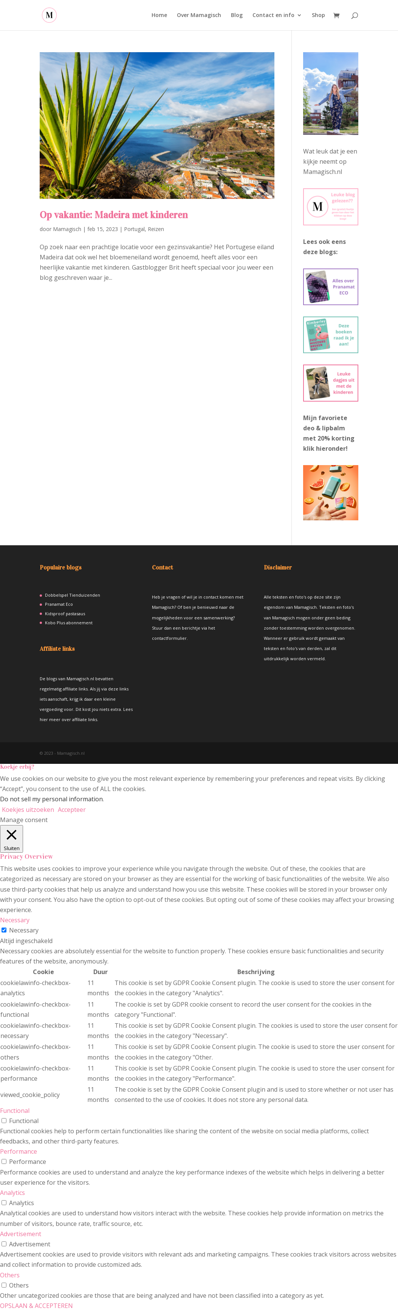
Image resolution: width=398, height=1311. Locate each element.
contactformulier (169, 638)
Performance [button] (18, 1151)
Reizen (156, 229)
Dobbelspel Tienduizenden (72, 595)
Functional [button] (14, 1110)
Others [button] (10, 1275)
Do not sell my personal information (51, 799)
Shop (318, 15)
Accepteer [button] (72, 809)
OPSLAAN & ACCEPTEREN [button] (36, 1306)
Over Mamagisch (199, 15)
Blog (237, 15)
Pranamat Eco (59, 604)
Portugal (134, 229)
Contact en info (273, 15)
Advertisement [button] (20, 1234)
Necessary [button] (14, 920)
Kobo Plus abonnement (69, 622)
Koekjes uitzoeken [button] (28, 809)
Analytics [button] (12, 1192)
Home (159, 15)
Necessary (24, 930)
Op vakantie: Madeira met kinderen (114, 215)
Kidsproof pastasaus (65, 613)
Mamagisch (67, 229)
